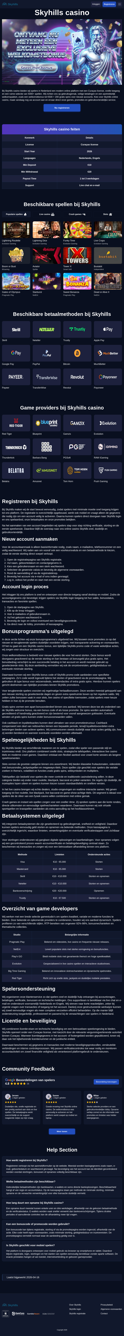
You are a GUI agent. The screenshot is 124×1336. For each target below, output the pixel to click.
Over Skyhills (75, 1305)
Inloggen (96, 4)
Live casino (46, 214)
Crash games (77, 214)
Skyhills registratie (77, 1313)
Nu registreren (62, 108)
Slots (107, 214)
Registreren (109, 4)
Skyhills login (75, 1309)
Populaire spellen (16, 214)
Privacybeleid (107, 1305)
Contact (104, 1313)
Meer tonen (62, 1131)
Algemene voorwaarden (111, 1309)
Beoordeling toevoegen (106, 1082)
